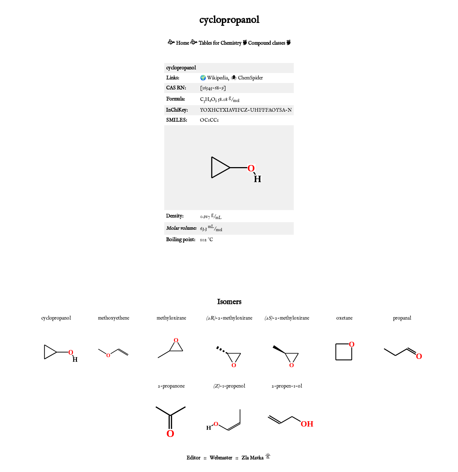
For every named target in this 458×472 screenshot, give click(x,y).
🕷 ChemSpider (246, 78)
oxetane (344, 318)
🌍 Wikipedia (214, 78)
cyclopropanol (56, 318)
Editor (193, 458)
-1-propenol (229, 386)
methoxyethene (113, 318)
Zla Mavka (252, 458)
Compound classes (266, 43)
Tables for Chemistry (220, 43)
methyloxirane (171, 318)
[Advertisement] (229, 270)
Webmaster (221, 458)
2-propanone (171, 386)
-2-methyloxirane (229, 318)
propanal (402, 318)
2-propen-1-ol (287, 386)
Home (182, 43)
